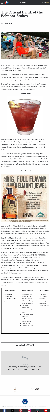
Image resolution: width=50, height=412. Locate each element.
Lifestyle (25, 3)
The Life (3, 21)
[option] (15, 389)
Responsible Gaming (43, 406)
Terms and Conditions (31, 406)
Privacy (23, 406)
